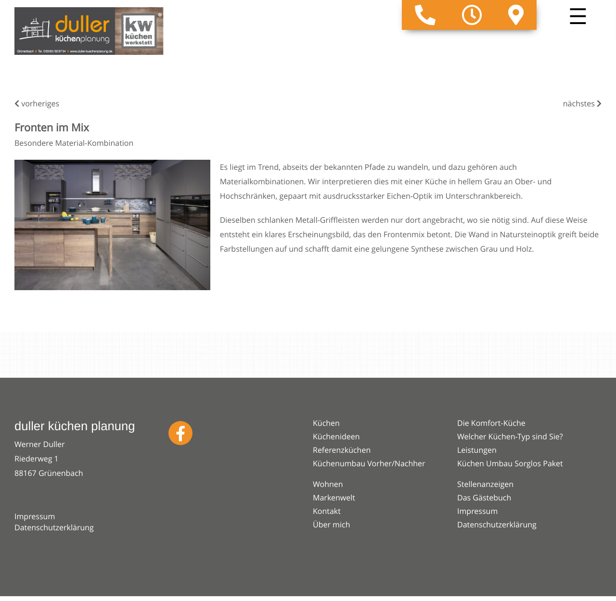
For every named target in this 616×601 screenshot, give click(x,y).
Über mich (331, 524)
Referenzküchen (342, 450)
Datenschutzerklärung (54, 527)
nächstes (582, 103)
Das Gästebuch (484, 497)
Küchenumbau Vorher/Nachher (369, 463)
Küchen (326, 423)
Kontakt (327, 511)
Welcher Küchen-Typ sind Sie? (510, 436)
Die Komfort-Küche (491, 423)
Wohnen (328, 484)
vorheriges (36, 103)
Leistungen (477, 450)
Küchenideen (336, 436)
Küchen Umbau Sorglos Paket (510, 463)
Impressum (34, 516)
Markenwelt (334, 497)
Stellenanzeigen (485, 484)
